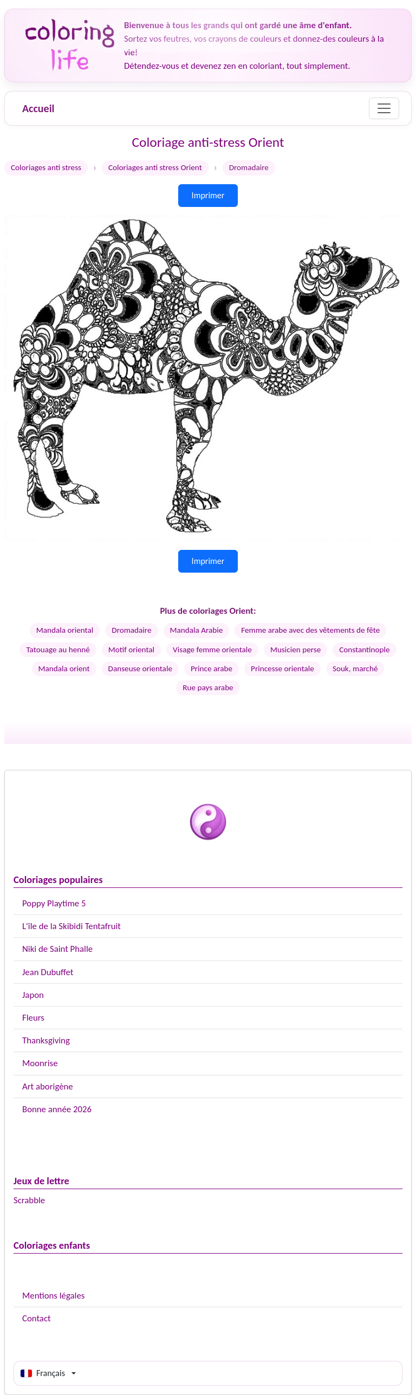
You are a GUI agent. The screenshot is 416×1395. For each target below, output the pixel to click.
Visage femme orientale (212, 649)
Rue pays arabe (208, 687)
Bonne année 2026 (57, 1109)
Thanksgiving (46, 1040)
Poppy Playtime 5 (54, 903)
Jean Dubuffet (47, 972)
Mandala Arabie (196, 630)
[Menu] (384, 108)
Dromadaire (131, 630)
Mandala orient (64, 668)
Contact (36, 1318)
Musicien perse (295, 649)
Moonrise (39, 1063)
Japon (33, 995)
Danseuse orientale (140, 668)
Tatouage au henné (57, 649)
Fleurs (33, 1017)
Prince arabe (211, 668)
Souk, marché (355, 668)
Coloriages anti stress (46, 167)
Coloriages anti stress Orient (155, 167)
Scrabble (29, 1200)
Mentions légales (53, 1295)
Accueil (38, 108)
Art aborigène (47, 1086)
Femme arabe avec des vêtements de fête (310, 630)
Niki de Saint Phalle (57, 949)
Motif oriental (131, 649)
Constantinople (364, 649)
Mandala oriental (65, 630)
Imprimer (208, 195)
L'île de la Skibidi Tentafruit (71, 926)
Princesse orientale (282, 668)
